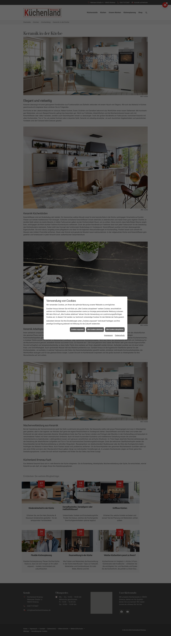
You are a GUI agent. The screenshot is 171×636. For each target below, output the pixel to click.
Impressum (108, 328)
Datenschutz (120, 328)
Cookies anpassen (77, 322)
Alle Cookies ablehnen (95, 322)
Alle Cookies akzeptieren (114, 322)
